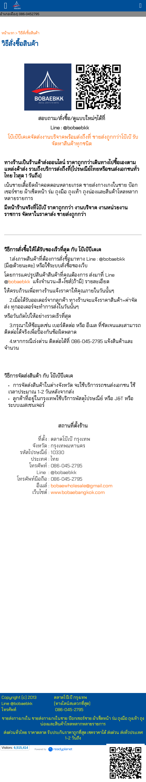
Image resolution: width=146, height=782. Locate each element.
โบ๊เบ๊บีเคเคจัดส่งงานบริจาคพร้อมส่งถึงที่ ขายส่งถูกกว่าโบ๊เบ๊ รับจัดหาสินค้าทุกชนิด (73, 140)
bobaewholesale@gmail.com (81, 485)
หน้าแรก (8, 33)
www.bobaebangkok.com (78, 492)
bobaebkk (19, 281)
